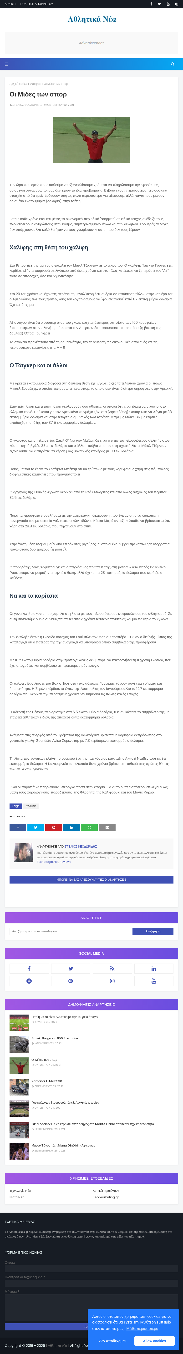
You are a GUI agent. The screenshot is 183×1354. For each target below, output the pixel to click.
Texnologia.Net (47, 862)
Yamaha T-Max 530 (46, 1081)
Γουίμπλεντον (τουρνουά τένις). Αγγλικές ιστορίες (65, 1102)
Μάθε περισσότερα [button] (142, 1329)
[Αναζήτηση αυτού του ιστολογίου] (71, 931)
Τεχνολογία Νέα (20, 1190)
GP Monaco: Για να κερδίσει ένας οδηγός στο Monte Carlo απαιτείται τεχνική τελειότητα (92, 1124)
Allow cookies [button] (154, 1341)
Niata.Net (17, 1197)
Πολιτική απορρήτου (36, 4)
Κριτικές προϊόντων (106, 1190)
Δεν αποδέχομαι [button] (112, 1341)
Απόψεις (35, 84)
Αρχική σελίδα (18, 84)
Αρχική (10, 4)
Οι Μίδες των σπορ (44, 1059)
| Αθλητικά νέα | (57, 1345)
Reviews (65, 862)
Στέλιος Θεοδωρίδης (27, 105)
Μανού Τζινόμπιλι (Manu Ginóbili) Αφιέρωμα (63, 1145)
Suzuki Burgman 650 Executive (54, 1038)
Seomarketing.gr (106, 1197)
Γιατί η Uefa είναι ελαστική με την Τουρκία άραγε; (64, 1017)
